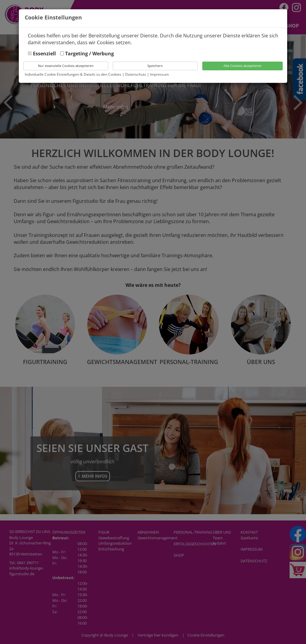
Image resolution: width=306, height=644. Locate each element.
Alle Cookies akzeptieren (242, 65)
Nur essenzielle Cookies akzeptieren (66, 65)
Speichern (155, 65)
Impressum (159, 74)
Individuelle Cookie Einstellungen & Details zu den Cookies (73, 74)
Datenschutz (136, 74)
